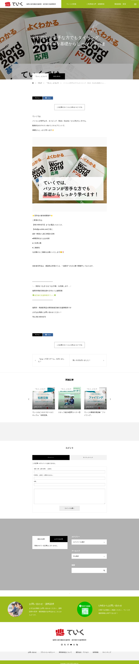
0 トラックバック (88, 457)
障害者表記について (65, 655)
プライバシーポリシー (48, 655)
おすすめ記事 (58, 539)
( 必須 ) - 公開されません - (43, 475)
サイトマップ (106, 655)
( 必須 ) (43, 469)
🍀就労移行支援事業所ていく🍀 (44, 295)
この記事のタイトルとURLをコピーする (69, 107)
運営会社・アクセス (82, 655)
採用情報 (95, 655)
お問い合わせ (32, 655)
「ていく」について (40, 76)
